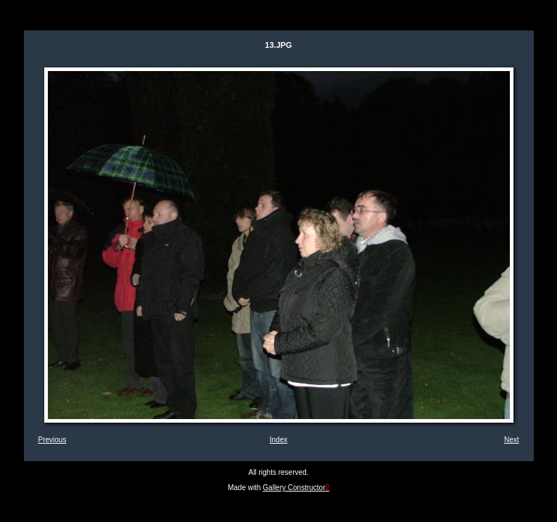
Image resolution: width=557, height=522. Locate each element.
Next (511, 440)
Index (278, 440)
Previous (52, 440)
